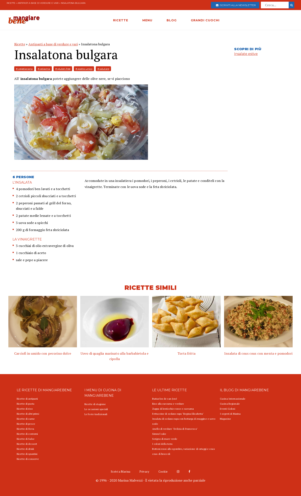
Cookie (163, 471)
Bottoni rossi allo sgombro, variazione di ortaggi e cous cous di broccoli (183, 451)
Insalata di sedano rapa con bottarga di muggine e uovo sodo (183, 421)
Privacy (144, 471)
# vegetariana (24, 68)
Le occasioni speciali (96, 409)
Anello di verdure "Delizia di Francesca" (175, 428)
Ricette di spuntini (27, 453)
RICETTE (120, 20)
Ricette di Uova (25, 428)
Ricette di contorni (27, 433)
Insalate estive (246, 54)
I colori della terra (162, 443)
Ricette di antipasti (27, 398)
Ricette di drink (25, 448)
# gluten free (62, 68)
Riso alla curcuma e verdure (168, 403)
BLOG (172, 20)
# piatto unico (83, 68)
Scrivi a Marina (120, 471)
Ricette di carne (26, 418)
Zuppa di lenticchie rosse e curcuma (173, 408)
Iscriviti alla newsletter (236, 5)
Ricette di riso (25, 408)
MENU (147, 20)
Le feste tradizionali (95, 414)
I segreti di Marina (230, 413)
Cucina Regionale (230, 403)
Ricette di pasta (25, 403)
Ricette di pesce (26, 423)
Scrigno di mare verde (164, 438)
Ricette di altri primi (28, 413)
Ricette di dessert (27, 443)
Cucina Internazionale (233, 398)
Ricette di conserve (28, 458)
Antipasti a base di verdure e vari (38, 3)
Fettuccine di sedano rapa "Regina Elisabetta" (178, 413)
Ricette (11, 3)
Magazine (225, 418)
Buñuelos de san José (164, 398)
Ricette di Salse (25, 438)
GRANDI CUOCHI (205, 20)
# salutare (103, 68)
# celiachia (44, 68)
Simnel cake (159, 433)
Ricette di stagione (95, 404)
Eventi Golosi (227, 408)
